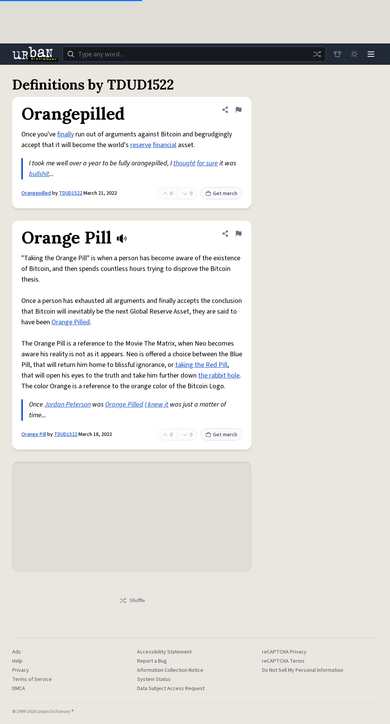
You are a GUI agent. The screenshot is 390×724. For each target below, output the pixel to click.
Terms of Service (32, 679)
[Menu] (371, 54)
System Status (154, 679)
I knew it (156, 404)
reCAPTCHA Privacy (284, 652)
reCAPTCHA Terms (283, 661)
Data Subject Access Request (171, 688)
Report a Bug (152, 661)
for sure (207, 163)
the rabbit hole (219, 375)
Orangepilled (36, 193)
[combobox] (194, 54)
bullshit (39, 174)
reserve (140, 145)
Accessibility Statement (164, 652)
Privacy (20, 670)
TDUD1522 (70, 193)
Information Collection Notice (170, 670)
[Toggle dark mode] (354, 54)
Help (17, 661)
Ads (16, 652)
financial (164, 145)
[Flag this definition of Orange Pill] (238, 233)
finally (65, 134)
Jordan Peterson (68, 404)
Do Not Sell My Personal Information (302, 670)
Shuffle (132, 600)
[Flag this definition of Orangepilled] (238, 110)
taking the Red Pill (201, 365)
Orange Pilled (70, 322)
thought (184, 163)
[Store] (337, 54)
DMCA (18, 688)
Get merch (221, 193)
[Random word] (316, 54)
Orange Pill (33, 434)
